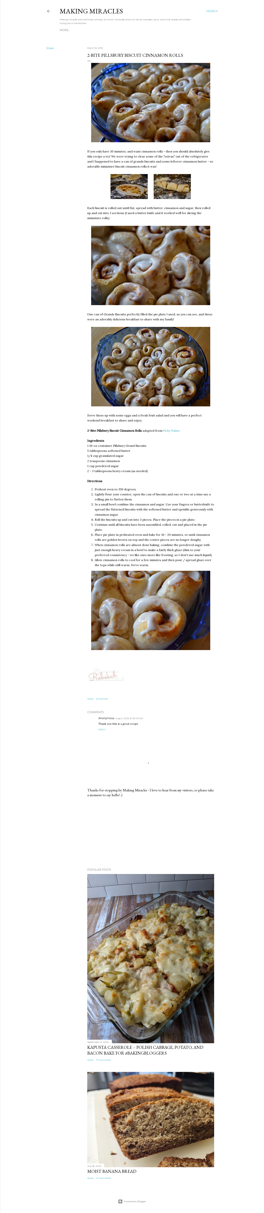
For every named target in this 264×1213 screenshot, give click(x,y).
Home (64, 30)
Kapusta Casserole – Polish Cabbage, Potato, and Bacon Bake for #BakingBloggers (145, 1050)
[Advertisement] (150, 833)
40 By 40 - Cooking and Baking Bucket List (142, 30)
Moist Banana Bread (111, 1171)
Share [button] (50, 48)
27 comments (103, 1178)
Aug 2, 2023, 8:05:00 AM (129, 718)
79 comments (103, 1059)
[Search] (212, 11)
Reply (102, 729)
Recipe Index (98, 30)
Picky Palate (171, 430)
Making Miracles (91, 11)
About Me (78, 30)
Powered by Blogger (132, 1201)
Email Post (102, 698)
